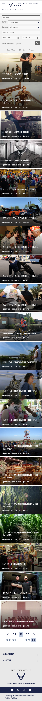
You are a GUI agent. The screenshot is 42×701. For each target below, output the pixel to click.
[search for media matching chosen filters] (37, 42)
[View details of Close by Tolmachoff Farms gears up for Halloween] (21, 442)
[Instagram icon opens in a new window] (24, 690)
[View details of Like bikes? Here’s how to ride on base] (21, 327)
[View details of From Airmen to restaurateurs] (21, 586)
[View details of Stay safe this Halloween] (21, 557)
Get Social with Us (21, 670)
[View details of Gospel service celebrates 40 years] (21, 615)
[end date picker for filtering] (31, 37)
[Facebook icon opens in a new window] (12, 690)
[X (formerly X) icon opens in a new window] (18, 690)
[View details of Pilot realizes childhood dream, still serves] (21, 96)
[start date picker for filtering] (11, 37)
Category (5, 27)
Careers (7, 660)
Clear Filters (11, 50)
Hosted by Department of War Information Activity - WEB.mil (19, 697)
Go (33, 640)
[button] (3, 5)
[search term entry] (21, 17)
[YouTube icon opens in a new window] (30, 690)
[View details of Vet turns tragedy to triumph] (21, 67)
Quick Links (8, 654)
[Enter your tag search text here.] (21, 32)
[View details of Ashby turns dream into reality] (21, 125)
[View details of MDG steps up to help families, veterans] (21, 183)
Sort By (4, 22)
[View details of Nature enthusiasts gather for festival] (21, 356)
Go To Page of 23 (18, 640)
